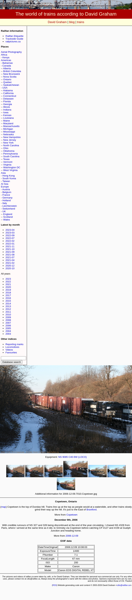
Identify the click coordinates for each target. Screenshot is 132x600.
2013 (8, 306)
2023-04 (10, 230)
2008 (8, 320)
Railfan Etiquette (14, 36)
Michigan (8, 129)
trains (80, 22)
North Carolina (11, 145)
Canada (6, 65)
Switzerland (8, 208)
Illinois (6, 107)
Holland (6, 200)
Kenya (5, 57)
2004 (8, 331)
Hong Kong (8, 175)
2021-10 (10, 249)
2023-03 (10, 232)
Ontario (7, 79)
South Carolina (11, 156)
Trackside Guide (14, 38)
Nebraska (8, 134)
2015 (8, 300)
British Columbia (12, 71)
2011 (8, 311)
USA (4, 87)
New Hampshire (12, 137)
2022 (8, 281)
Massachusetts (11, 126)
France (6, 195)
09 (77, 535)
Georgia (7, 104)
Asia (3, 173)
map (3, 506)
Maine (6, 120)
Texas (6, 159)
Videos (9, 349)
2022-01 (10, 243)
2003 (8, 333)
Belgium (6, 192)
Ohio (5, 148)
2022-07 (10, 238)
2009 (8, 317)
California (8, 93)
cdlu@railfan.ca (123, 585)
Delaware (8, 98)
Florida (7, 101)
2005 (8, 328)
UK (4, 211)
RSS (55, 585)
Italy (4, 203)
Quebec (7, 82)
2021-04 (10, 260)
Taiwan (6, 181)
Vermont (7, 162)
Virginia (7, 164)
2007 (8, 322)
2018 (8, 292)
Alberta (7, 68)
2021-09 (10, 252)
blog (72, 22)
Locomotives (12, 347)
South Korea (9, 178)
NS (60, 457)
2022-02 (10, 241)
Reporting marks (14, 344)
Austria (6, 189)
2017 (8, 295)
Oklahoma (8, 151)
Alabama (8, 90)
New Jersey (9, 140)
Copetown (71, 514)
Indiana (7, 109)
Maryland (8, 123)
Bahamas (7, 63)
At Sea (4, 184)
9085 (65, 457)
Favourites (11, 352)
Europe (5, 186)
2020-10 (10, 268)
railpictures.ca (13, 41)
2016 (8, 298)
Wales (6, 219)
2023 (8, 278)
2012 (8, 309)
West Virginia (10, 170)
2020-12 (10, 265)
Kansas (7, 115)
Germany (7, 197)
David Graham (57, 22)
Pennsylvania (10, 153)
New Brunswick (11, 74)
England (7, 214)
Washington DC (11, 167)
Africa (4, 54)
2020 (8, 287)
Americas (6, 60)
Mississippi (9, 131)
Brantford (92, 509)
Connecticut (9, 96)
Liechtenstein (9, 206)
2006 (8, 325)
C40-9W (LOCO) (78, 457)
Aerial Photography (11, 52)
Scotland (8, 217)
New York (8, 142)
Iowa (5, 112)
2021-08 (10, 254)
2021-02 (10, 263)
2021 (8, 284)
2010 (8, 314)
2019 (8, 289)
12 (73, 535)
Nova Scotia (9, 76)
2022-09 (10, 235)
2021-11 (10, 246)
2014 (8, 303)
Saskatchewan (11, 85)
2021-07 (10, 257)
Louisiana (8, 118)
